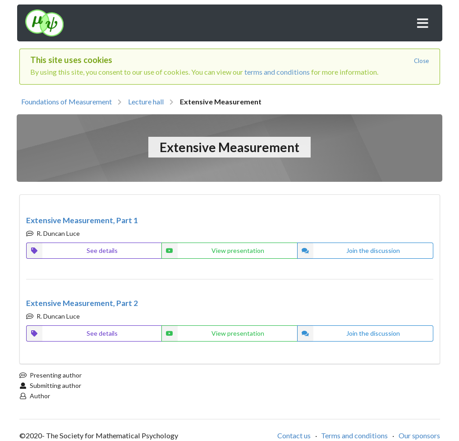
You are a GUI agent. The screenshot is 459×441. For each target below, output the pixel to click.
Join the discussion (348, 251)
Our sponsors (419, 435)
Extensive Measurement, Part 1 (82, 220)
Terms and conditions (354, 435)
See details (72, 251)
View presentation (212, 251)
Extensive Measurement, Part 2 (82, 303)
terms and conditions (277, 72)
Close (421, 60)
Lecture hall (146, 101)
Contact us (294, 435)
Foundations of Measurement (66, 101)
